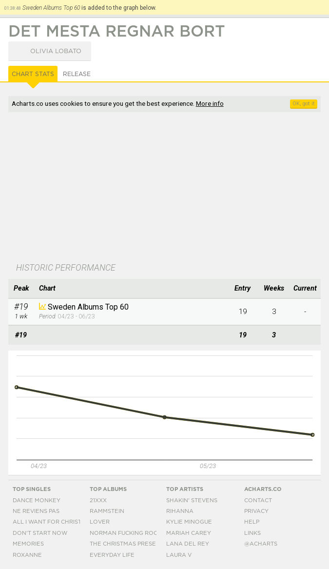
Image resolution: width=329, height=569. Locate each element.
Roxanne (27, 555)
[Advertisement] (164, 188)
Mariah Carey (188, 533)
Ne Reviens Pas (36, 511)
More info (210, 103)
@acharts (260, 544)
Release (77, 74)
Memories (28, 544)
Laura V (179, 555)
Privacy (256, 511)
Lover (100, 522)
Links (252, 533)
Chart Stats (33, 74)
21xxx (98, 500)
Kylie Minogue (189, 522)
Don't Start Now (40, 533)
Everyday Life (112, 555)
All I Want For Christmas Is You (63, 522)
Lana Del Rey (187, 544)
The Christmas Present (127, 544)
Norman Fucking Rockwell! (134, 533)
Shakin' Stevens (191, 500)
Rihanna (180, 511)
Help (251, 522)
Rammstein (107, 511)
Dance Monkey (36, 500)
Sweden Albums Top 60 (88, 307)
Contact (258, 500)
